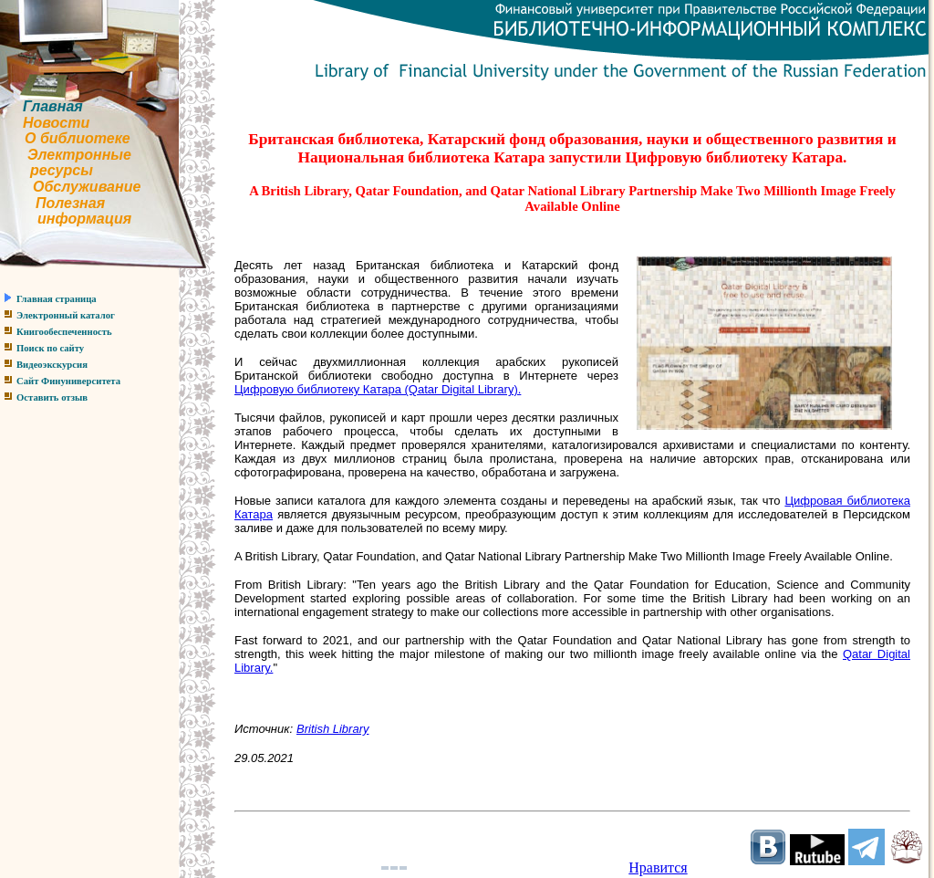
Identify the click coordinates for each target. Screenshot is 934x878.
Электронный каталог (65, 315)
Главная (53, 106)
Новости (56, 123)
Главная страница (56, 299)
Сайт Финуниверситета (68, 381)
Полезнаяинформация (65, 211)
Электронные (79, 154)
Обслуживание (86, 186)
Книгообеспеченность (64, 332)
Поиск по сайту (50, 348)
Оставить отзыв (52, 397)
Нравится (657, 867)
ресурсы (61, 170)
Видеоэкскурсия (52, 365)
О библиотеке (77, 138)
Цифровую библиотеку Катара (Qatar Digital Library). (377, 389)
